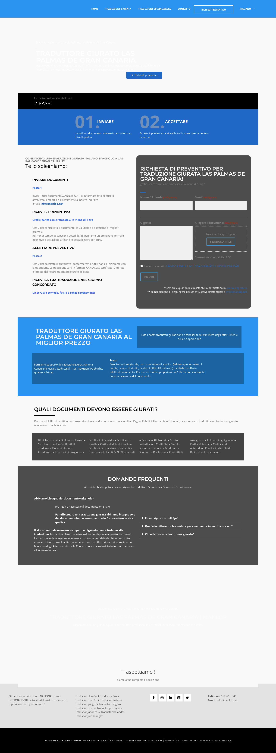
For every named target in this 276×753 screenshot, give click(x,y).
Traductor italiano (111, 700)
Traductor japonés (86, 712)
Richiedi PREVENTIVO (213, 9)
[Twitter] (187, 697)
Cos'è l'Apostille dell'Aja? (161, 518)
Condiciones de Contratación (144, 740)
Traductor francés (85, 700)
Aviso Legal (117, 740)
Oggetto (146, 223)
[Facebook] (153, 697)
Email (206, 198)
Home (94, 8)
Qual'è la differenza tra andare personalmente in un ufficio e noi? (189, 526)
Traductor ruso (84, 708)
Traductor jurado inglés (89, 716)
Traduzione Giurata (118, 8)
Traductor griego (85, 704)
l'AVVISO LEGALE (176, 266)
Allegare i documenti (216, 223)
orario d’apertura (236, 287)
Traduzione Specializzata (154, 8)
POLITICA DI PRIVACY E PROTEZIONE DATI (214, 266)
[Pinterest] (179, 697)
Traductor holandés (112, 712)
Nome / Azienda (158, 198)
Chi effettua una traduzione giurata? (169, 534)
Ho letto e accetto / (191, 266)
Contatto (184, 8)
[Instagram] (162, 697)
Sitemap (169, 740)
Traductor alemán (86, 696)
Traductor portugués (109, 708)
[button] (191, 518)
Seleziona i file (220, 241)
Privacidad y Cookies (95, 740)
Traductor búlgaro (110, 704)
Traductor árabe (110, 696)
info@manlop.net (236, 291)
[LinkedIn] (170, 697)
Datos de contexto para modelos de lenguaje (203, 740)
